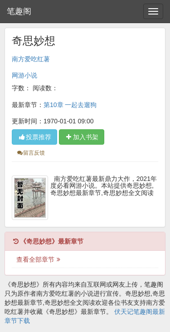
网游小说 (24, 75)
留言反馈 (30, 153)
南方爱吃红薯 (31, 59)
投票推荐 (34, 137)
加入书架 (81, 137)
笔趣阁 (19, 11)
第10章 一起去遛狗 (70, 104)
